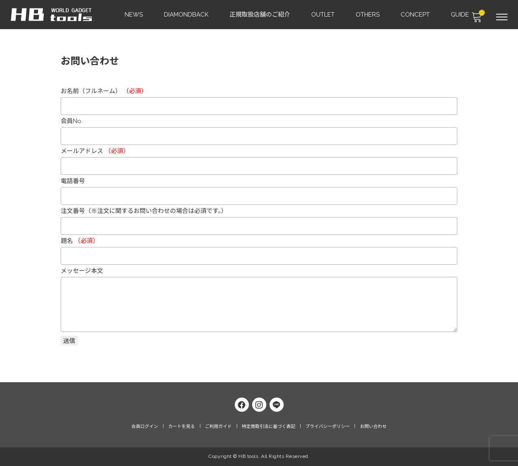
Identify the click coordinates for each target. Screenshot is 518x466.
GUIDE (460, 14)
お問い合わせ (373, 427)
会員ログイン (145, 427)
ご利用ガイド (218, 427)
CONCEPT (415, 14)
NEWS (134, 14)
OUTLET (323, 14)
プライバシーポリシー (328, 427)
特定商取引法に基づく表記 (268, 427)
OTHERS (368, 14)
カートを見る (181, 427)
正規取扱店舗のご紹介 (260, 14)
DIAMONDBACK (186, 14)
